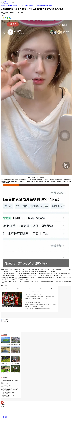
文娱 (2, 1)
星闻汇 (4, 1)
